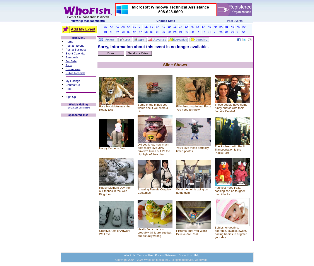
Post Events (234, 20)
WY (244, 32)
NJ (128, 32)
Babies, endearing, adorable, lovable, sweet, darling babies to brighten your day (231, 232)
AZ (117, 27)
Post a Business (76, 49)
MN (232, 27)
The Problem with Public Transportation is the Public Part (230, 149)
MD (215, 27)
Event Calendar (76, 53)
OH (157, 32)
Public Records (75, 73)
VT (215, 32)
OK (163, 32)
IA (186, 27)
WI (238, 32)
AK (111, 27)
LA (203, 27)
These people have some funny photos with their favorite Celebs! (231, 108)
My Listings (73, 81)
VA (220, 32)
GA (157, 27)
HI (163, 27)
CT (140, 27)
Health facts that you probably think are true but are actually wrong (154, 232)
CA (128, 27)
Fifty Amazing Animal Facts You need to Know (193, 108)
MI (226, 27)
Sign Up (71, 96)
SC (186, 32)
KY (197, 27)
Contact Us (73, 84)
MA (220, 27)
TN (197, 32)
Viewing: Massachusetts (88, 20)
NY (140, 32)
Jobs (69, 65)
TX (203, 32)
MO (244, 27)
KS (192, 27)
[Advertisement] (78, 182)
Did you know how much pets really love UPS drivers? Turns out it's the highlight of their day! (154, 149)
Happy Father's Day (112, 148)
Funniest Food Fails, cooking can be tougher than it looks (230, 191)
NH (123, 32)
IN (180, 27)
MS (238, 27)
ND (151, 32)
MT (105, 32)
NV (117, 32)
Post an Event (75, 45)
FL (151, 27)
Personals (72, 57)
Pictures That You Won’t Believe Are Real (191, 232)
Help (69, 88)
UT (209, 32)
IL (174, 27)
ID (169, 27)
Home (69, 41)
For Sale (71, 61)
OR (169, 32)
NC (146, 32)
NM (134, 32)
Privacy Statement (165, 255)
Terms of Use (145, 255)
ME (209, 27)
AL (105, 27)
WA (226, 32)
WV (232, 32)
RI (180, 32)
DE (146, 27)
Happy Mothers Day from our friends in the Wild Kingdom (115, 191)
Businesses (73, 69)
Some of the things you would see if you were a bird (153, 108)
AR (123, 27)
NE (111, 32)
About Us (129, 255)
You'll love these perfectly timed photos (192, 149)
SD (192, 32)
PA (174, 32)
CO (134, 27)
